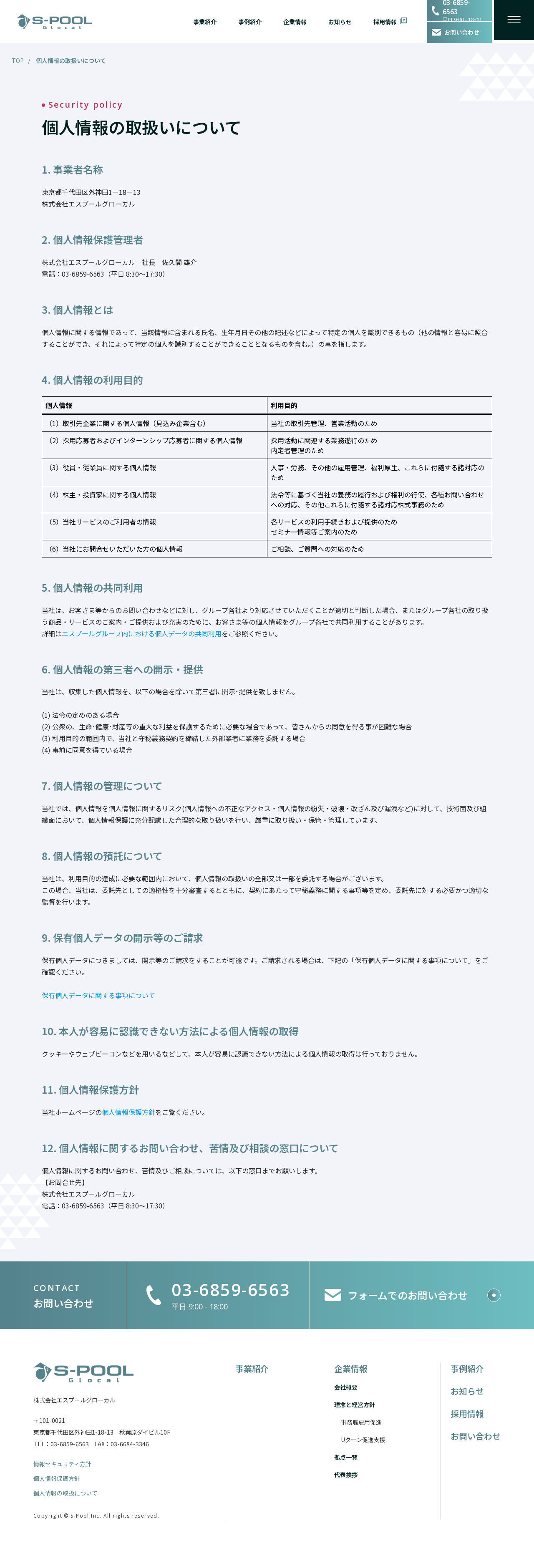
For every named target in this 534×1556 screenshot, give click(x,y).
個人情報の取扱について (65, 1494)
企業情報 (290, 21)
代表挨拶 (346, 1474)
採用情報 (380, 21)
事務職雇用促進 (361, 1422)
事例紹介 (245, 21)
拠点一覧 (346, 1457)
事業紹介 (200, 21)
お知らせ (335, 21)
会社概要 (346, 1387)
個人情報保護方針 (56, 1479)
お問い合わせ (476, 1436)
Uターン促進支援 (363, 1439)
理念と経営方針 (354, 1404)
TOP (18, 60)
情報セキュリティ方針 (62, 1464)
